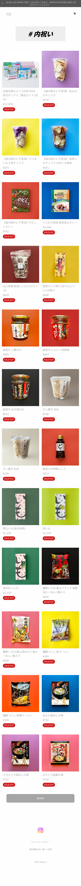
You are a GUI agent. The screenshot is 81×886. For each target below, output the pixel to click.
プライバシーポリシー (40, 842)
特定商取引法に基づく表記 (40, 849)
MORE (40, 798)
